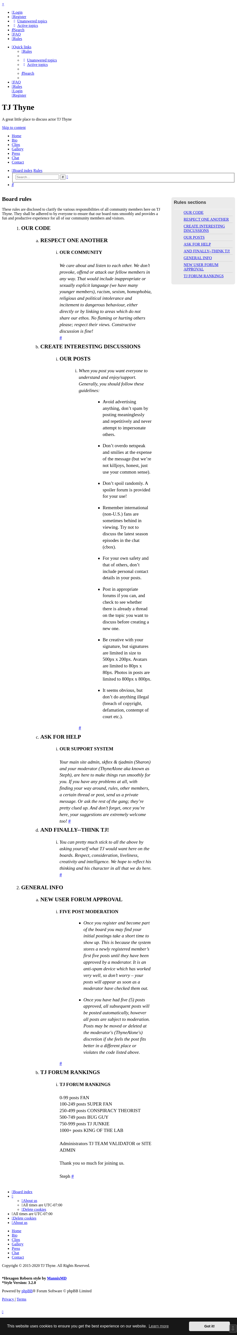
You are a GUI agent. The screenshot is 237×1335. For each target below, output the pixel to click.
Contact (18, 162)
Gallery (18, 149)
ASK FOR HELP (197, 244)
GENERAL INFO (198, 258)
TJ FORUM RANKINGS (204, 276)
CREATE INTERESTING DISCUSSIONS (204, 228)
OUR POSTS (194, 237)
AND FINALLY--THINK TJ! (207, 251)
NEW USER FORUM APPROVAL (201, 267)
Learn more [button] (159, 1326)
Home (16, 136)
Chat (15, 158)
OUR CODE (193, 212)
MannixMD (57, 1278)
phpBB (27, 1291)
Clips (16, 145)
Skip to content (14, 127)
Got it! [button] (209, 1326)
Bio (14, 140)
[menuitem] (17, 12)
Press (16, 153)
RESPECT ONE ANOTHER (206, 219)
